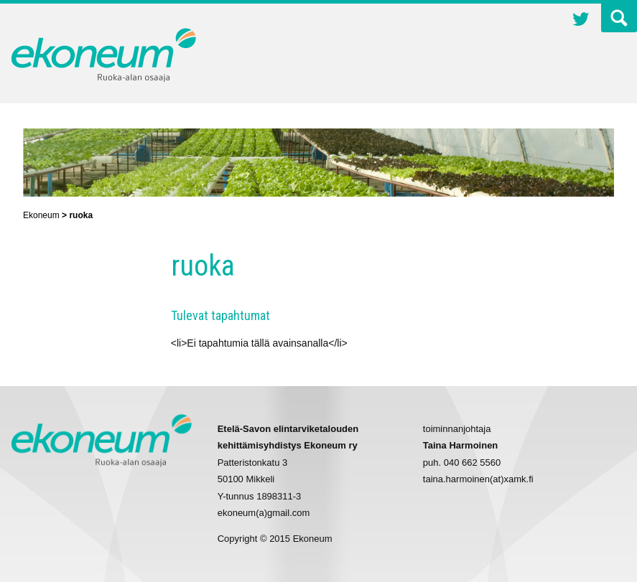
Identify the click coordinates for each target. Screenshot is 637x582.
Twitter (581, 20)
